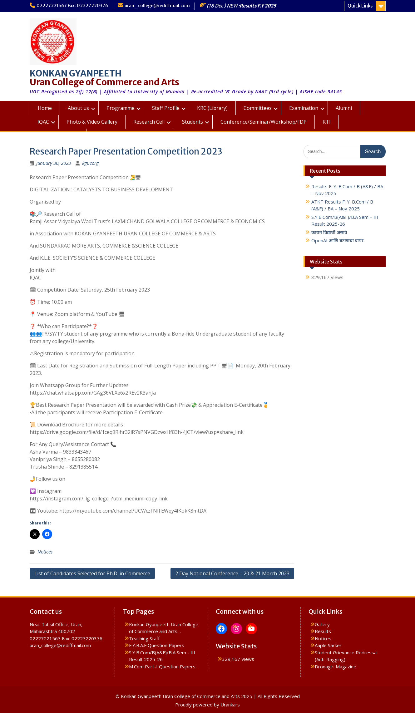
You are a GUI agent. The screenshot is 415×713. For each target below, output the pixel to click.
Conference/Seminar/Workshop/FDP (263, 121)
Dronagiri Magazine (335, 666)
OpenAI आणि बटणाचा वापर (337, 240)
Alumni (344, 108)
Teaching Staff (144, 638)
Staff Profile (166, 108)
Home (45, 108)
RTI (327, 121)
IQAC (43, 121)
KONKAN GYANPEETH (75, 73)
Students (192, 121)
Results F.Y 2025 (258, 6)
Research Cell (149, 121)
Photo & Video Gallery (92, 121)
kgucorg (90, 163)
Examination (303, 108)
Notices (44, 551)
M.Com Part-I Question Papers (162, 666)
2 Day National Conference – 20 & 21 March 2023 (232, 573)
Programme (120, 108)
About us (78, 108)
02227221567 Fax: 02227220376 (72, 5)
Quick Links (360, 6)
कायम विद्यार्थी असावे (329, 232)
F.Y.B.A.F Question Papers (156, 645)
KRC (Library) (212, 108)
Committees (258, 108)
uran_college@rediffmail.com (157, 5)
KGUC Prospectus (58, 135)
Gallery (322, 624)
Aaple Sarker (328, 645)
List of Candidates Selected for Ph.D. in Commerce (92, 573)
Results (323, 631)
